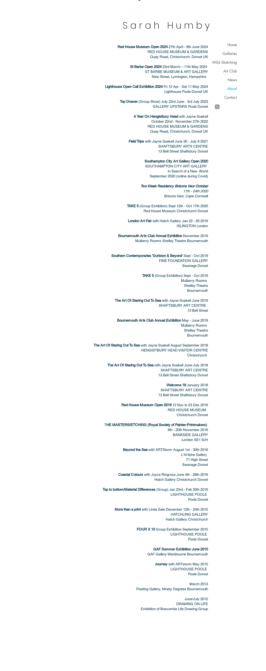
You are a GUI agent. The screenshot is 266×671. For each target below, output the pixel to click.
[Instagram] (217, 107)
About (232, 88)
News (232, 79)
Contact (230, 97)
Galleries (229, 53)
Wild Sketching (224, 62)
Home (232, 44)
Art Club (230, 71)
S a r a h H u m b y (166, 25)
